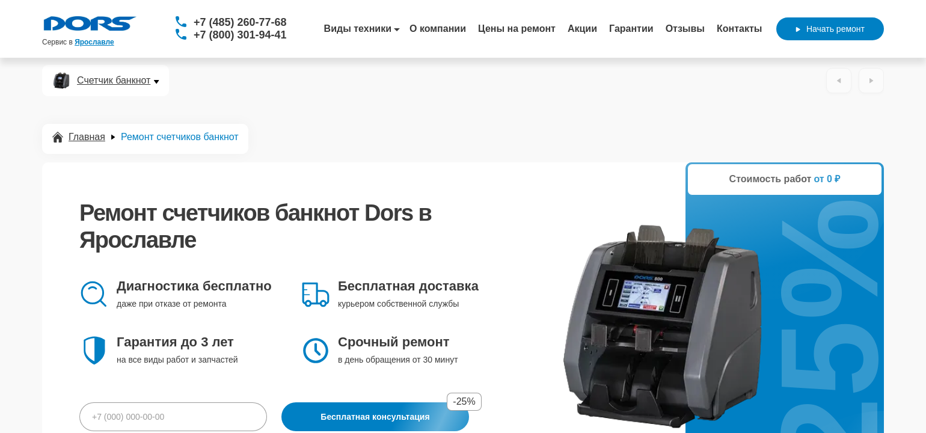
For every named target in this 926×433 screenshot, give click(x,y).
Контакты (739, 28)
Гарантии (631, 28)
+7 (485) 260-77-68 (240, 22)
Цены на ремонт (517, 28)
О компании (437, 28)
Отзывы (685, 28)
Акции (582, 28)
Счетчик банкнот (113, 80)
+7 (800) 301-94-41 (240, 35)
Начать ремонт (830, 28)
